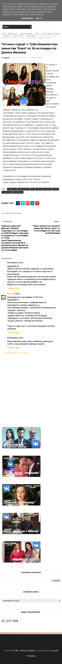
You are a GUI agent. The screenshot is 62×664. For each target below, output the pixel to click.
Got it (39, 18)
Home (3, 34)
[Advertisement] (31, 389)
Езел (37, 34)
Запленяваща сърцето (51, 34)
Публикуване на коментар (17, 353)
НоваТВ (6, 36)
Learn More (27, 18)
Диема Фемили (26, 34)
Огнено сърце (18, 36)
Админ (10, 293)
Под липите (31, 36)
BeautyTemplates (28, 650)
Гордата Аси (13, 34)
